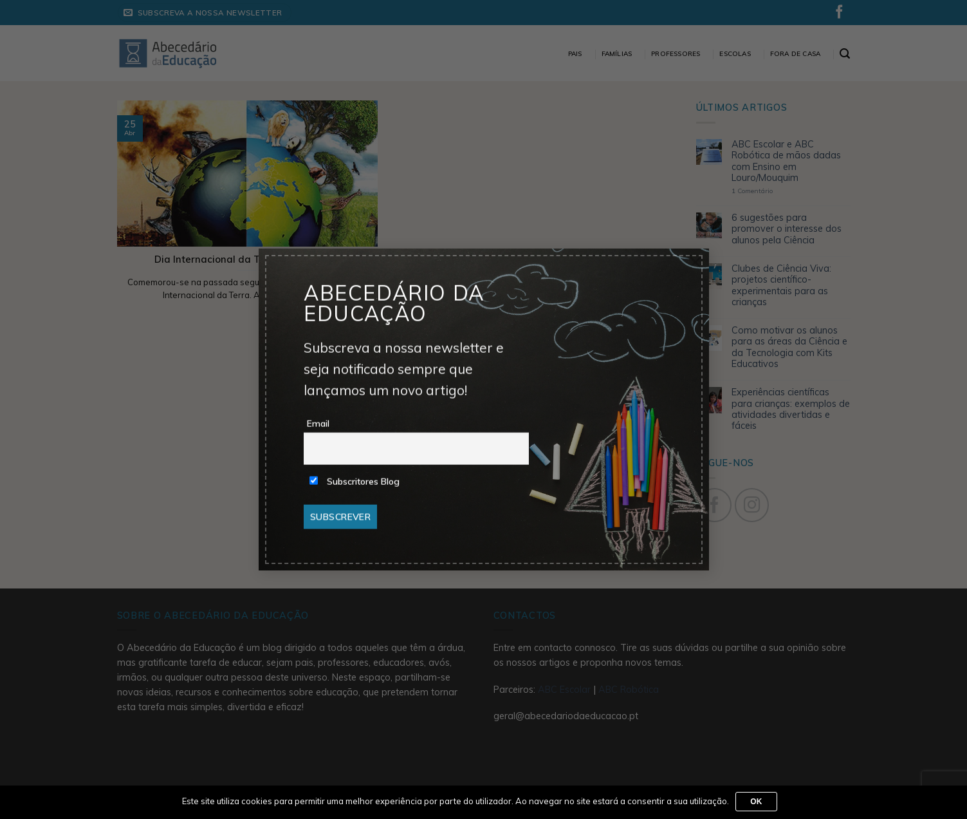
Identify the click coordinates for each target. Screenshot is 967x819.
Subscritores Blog (354, 481)
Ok (756, 801)
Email (318, 423)
